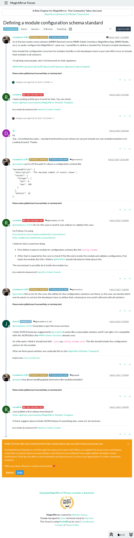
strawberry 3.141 (20, 37)
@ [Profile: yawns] (60, 66)
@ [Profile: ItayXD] (38, 66)
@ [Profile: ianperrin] (70, 66)
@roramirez (76, 159)
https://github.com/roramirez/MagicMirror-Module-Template (42, 102)
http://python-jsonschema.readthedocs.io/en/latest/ (39, 234)
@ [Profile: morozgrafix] (83, 66)
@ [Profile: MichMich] (18, 66)
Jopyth (15, 321)
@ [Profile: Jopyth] (29, 66)
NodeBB (63, 521)
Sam (63, 518)
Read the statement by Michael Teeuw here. (67, 14)
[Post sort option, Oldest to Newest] (110, 29)
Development (10, 29)
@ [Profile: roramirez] (18, 163)
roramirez (17, 94)
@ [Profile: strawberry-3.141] (22, 224)
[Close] (128, 443)
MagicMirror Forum (22, 3)
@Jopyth (74, 375)
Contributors (87, 521)
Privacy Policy (72, 525)
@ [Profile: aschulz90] (50, 66)
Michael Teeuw (79, 514)
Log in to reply (123, 29)
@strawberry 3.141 (54, 220)
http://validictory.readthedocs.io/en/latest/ (34, 237)
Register (10, 472)
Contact (59, 525)
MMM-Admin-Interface (50, 335)
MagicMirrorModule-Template (83, 351)
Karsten (89, 518)
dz (13, 131)
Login (19, 472)
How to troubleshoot (32, 358)
